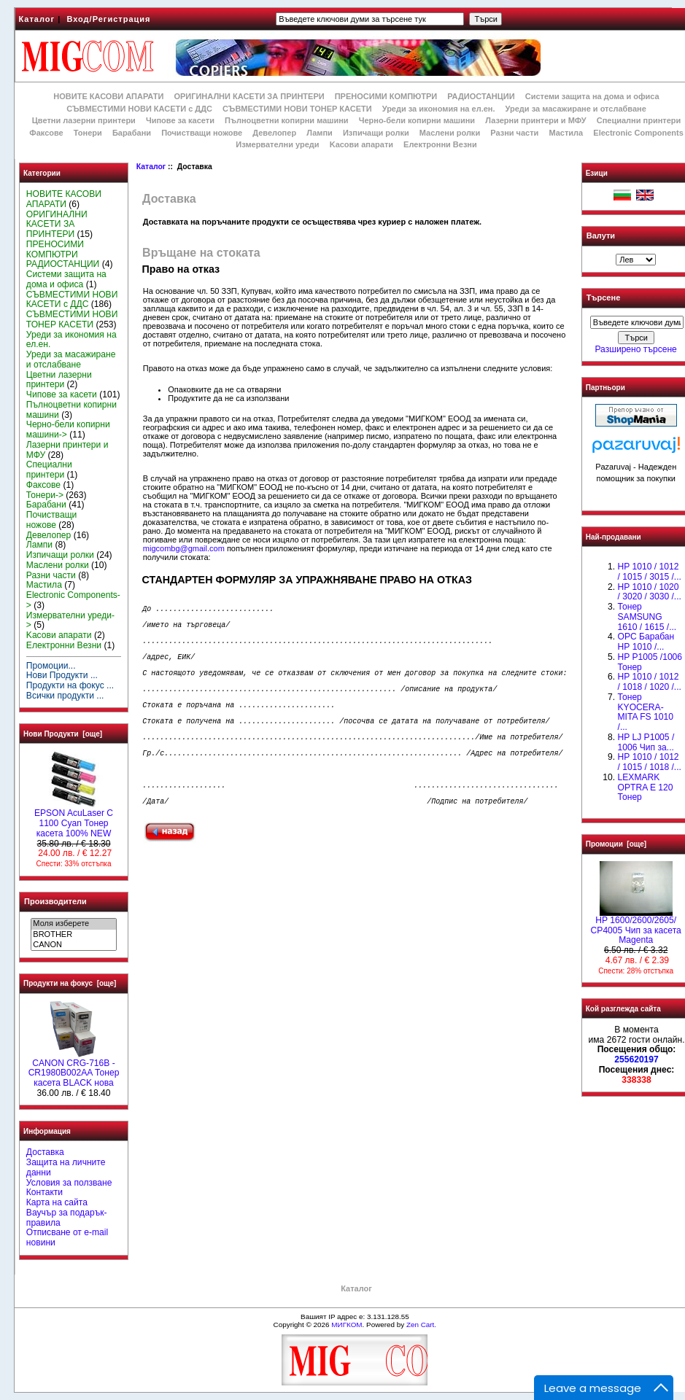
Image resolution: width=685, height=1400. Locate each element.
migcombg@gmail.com (184, 548)
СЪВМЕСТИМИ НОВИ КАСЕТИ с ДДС (139, 108)
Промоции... (51, 666)
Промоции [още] (616, 844)
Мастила (566, 132)
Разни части (514, 132)
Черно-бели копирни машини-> (68, 429)
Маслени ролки (449, 132)
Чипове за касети (180, 120)
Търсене (603, 298)
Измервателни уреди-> (70, 620)
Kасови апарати (361, 144)
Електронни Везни (440, 144)
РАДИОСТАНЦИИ (480, 96)
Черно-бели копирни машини (417, 120)
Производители (55, 901)
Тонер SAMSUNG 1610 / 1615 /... (646, 617)
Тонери (88, 132)
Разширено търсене (635, 349)
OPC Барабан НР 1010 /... (645, 641)
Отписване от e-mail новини (67, 1237)
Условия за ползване (69, 1183)
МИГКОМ (346, 1325)
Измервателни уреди (277, 144)
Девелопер (274, 132)
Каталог (37, 19)
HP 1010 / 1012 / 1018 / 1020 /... (649, 682)
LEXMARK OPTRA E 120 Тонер (645, 787)
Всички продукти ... (65, 696)
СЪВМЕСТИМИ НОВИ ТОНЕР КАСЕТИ (297, 108)
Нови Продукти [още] (62, 734)
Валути (601, 235)
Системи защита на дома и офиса (592, 96)
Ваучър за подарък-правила (66, 1218)
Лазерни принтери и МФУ (535, 120)
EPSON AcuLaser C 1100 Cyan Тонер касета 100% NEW (73, 820)
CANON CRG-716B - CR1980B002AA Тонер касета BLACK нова (74, 1070)
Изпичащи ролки (376, 132)
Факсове (46, 132)
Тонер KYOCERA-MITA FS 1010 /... (645, 712)
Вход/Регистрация (108, 19)
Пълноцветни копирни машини (287, 120)
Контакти (44, 1192)
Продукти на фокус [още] (69, 983)
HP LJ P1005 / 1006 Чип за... (645, 742)
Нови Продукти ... (62, 675)
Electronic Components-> (73, 600)
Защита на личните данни (66, 1167)
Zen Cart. (421, 1325)
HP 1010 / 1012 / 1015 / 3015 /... (649, 571)
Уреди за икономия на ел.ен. (438, 108)
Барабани (131, 132)
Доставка (45, 1152)
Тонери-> (44, 495)
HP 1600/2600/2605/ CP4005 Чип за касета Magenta (635, 927)
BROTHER (73, 935)
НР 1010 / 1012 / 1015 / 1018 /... (649, 762)
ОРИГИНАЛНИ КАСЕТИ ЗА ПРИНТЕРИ (249, 96)
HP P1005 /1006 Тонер (649, 662)
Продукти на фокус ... (70, 685)
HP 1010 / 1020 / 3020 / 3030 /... (649, 592)
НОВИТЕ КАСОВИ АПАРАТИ (108, 96)
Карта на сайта (57, 1202)
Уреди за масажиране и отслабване (576, 108)
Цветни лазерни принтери (84, 120)
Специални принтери (639, 120)
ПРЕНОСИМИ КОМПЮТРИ (386, 96)
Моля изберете (73, 924)
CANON (73, 945)
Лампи (319, 132)
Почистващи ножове (201, 132)
